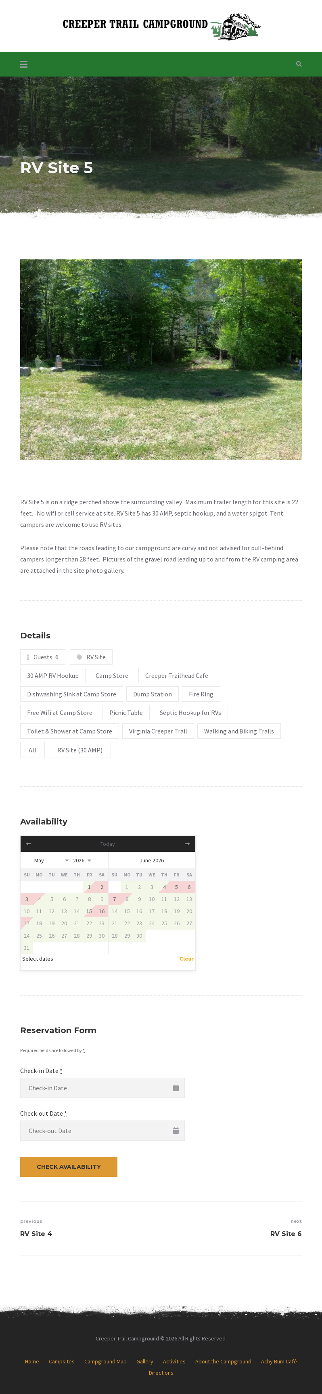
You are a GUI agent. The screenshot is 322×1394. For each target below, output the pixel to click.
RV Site (96, 657)
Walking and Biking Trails (239, 731)
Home (32, 1361)
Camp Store (112, 675)
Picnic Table (126, 712)
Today (107, 843)
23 (102, 923)
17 (26, 923)
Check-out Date (43, 1113)
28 (76, 935)
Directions (161, 1372)
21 (76, 923)
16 (139, 911)
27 (64, 935)
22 (89, 923)
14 (76, 911)
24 (26, 935)
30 (102, 935)
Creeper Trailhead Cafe (176, 675)
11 (39, 911)
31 (26, 947)
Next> (169, 844)
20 (64, 923)
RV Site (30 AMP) (79, 750)
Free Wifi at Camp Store (59, 712)
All (32, 750)
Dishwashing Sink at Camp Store (71, 694)
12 (51, 911)
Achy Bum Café (279, 1361)
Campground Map (105, 1361)
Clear (187, 958)
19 (51, 923)
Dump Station (152, 694)
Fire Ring (201, 694)
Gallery (144, 1361)
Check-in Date (41, 1071)
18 (39, 923)
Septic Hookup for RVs (190, 712)
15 (127, 911)
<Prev (47, 844)
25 (39, 935)
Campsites (62, 1361)
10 (26, 911)
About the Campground (223, 1361)
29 (89, 935)
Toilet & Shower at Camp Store (69, 731)
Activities (174, 1361)
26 (51, 935)
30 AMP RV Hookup (53, 675)
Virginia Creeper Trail (158, 731)
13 (64, 911)
